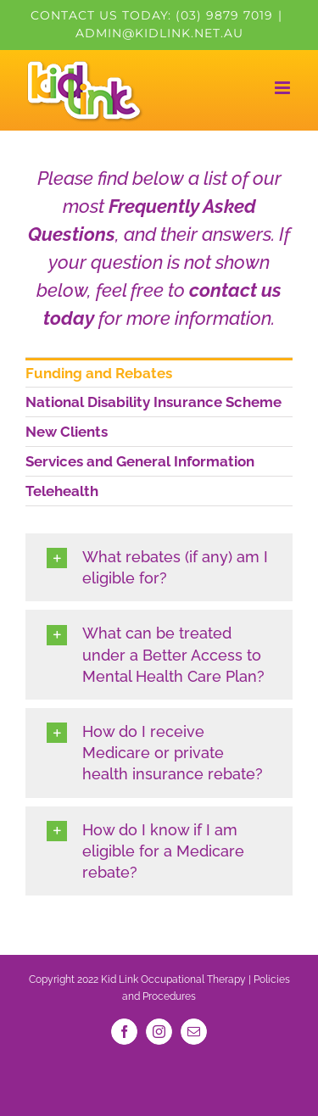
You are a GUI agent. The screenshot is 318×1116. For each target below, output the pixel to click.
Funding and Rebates (98, 373)
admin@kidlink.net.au (159, 33)
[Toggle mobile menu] (284, 88)
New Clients (66, 431)
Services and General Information (139, 461)
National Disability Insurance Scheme (153, 401)
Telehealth (61, 491)
